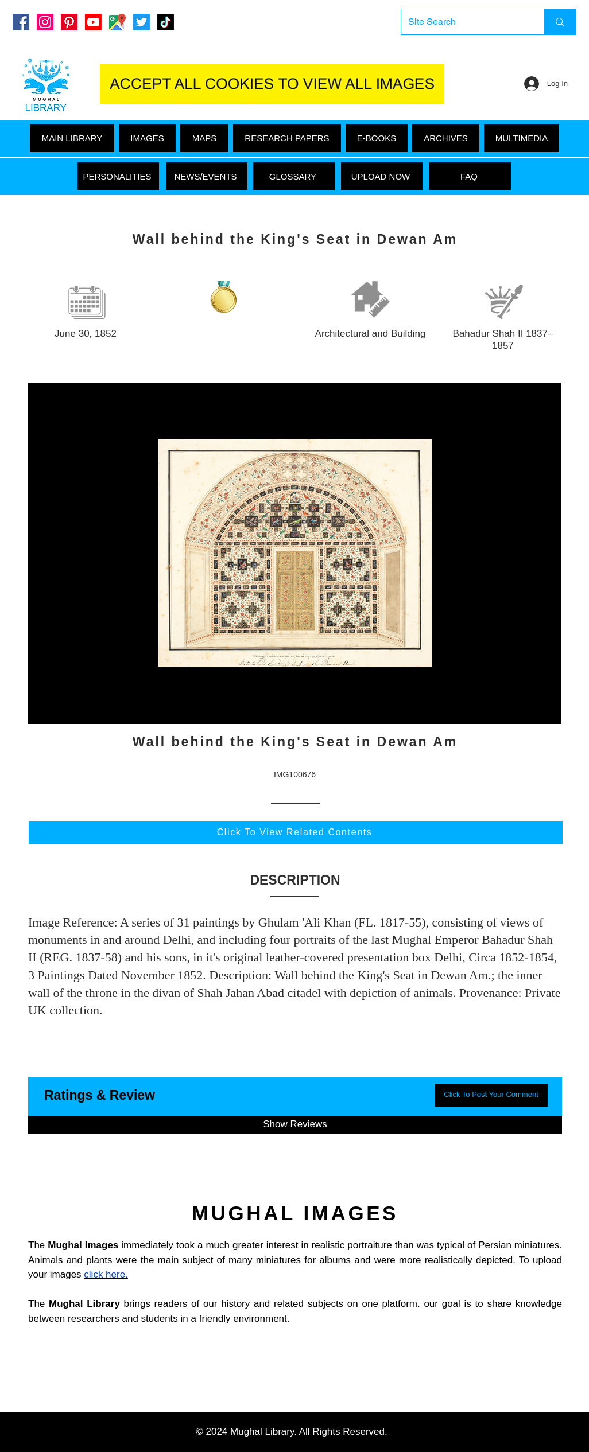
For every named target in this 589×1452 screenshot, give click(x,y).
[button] (521, 138)
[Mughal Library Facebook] (21, 22)
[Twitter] (141, 22)
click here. (106, 1274)
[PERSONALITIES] (118, 176)
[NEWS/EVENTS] (206, 176)
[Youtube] (93, 22)
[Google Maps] (117, 22)
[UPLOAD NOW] (382, 176)
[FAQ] (470, 176)
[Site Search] (464, 21)
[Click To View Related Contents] (296, 832)
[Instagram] (45, 22)
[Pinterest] (69, 22)
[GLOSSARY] (294, 176)
